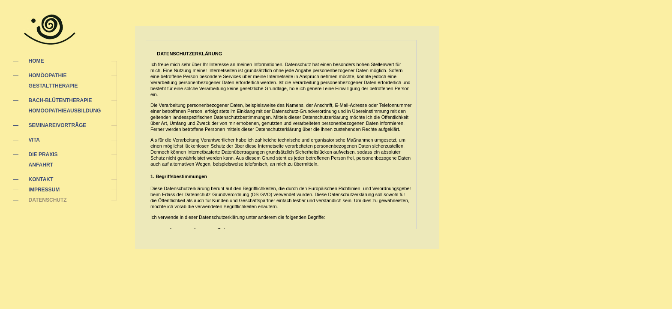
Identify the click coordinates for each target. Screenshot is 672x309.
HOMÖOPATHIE (48, 76)
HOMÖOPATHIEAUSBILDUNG (65, 111)
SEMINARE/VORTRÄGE (58, 125)
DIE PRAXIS (43, 154)
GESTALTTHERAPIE (53, 86)
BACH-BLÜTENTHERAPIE (60, 100)
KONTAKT (41, 179)
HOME (36, 61)
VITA (34, 140)
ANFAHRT (41, 165)
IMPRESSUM (44, 190)
